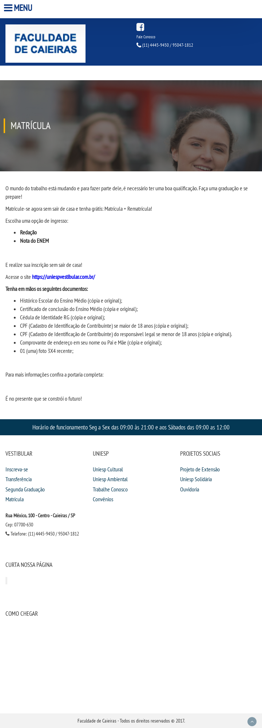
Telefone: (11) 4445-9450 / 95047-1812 (42, 533)
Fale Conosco (145, 36)
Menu (18, 7)
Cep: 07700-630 (19, 524)
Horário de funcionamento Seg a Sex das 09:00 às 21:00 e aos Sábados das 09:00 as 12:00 (131, 427)
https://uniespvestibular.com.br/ (63, 276)
